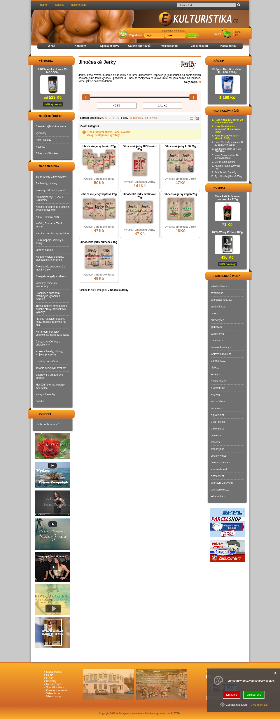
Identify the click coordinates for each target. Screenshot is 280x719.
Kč (236, 35)
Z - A (115, 117)
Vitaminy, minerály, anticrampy (46, 285)
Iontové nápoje (44, 249)
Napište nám (53, 684)
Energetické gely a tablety (51, 276)
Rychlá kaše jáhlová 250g (228, 176)
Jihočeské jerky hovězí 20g (99, 146)
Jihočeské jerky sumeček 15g (98, 242)
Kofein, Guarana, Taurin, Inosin (50, 225)
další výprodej (53, 104)
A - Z (107, 117)
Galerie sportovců (139, 45)
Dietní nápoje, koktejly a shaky (49, 242)
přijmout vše (254, 694)
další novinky (227, 264)
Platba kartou (228, 45)
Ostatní (40, 401)
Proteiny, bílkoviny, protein (51, 190)
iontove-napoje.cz (221, 354)
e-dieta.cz (216, 408)
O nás (51, 45)
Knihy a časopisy (45, 394)
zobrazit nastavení (236, 704)
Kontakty (80, 45)
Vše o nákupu (199, 45)
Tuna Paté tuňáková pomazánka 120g (227, 198)
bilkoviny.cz (217, 320)
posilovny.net (218, 455)
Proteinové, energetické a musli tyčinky (50, 268)
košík (217, 33)
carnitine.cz (217, 333)
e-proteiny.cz (218, 360)
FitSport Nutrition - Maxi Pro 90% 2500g (227, 71)
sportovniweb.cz (220, 489)
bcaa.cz (215, 313)
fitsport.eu (216, 442)
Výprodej (41, 133)
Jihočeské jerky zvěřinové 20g (139, 196)
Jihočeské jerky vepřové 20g (99, 194)
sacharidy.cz (218, 401)
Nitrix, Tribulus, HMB (48, 216)
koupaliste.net (219, 469)
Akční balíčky (43, 139)
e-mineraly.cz (218, 381)
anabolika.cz (218, 306)
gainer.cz (216, 435)
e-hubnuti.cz (218, 496)
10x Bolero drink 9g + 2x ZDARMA (228, 150)
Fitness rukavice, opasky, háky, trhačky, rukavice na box (51, 321)
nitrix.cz (215, 367)
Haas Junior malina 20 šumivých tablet (226, 156)
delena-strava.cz (220, 462)
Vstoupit (192, 35)
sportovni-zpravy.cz (222, 482)
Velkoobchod (169, 45)
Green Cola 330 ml (225, 162)
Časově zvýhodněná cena (51, 126)
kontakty (59, 4)
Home (49, 675)
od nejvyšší (151, 117)
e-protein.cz (217, 415)
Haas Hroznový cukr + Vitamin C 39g (227, 137)
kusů (238, 32)
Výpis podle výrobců (47, 424)
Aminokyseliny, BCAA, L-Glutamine (50, 198)
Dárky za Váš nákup (47, 153)
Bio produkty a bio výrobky (51, 176)
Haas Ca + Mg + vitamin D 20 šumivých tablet (229, 143)
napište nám (78, 4)
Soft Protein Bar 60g (225, 172)
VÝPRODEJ (42, 60)
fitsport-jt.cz (217, 448)
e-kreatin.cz (217, 428)
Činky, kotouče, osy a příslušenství (48, 343)
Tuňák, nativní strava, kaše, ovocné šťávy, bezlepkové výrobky (108, 134)
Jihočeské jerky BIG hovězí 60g (140, 148)
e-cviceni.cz (217, 476)
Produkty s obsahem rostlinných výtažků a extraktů (48, 296)
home (43, 4)
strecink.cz (217, 293)
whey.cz (215, 394)
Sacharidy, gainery (46, 183)
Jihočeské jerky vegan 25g (180, 194)
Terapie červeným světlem (51, 368)
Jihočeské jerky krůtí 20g (180, 146)
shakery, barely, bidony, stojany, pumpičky (49, 353)
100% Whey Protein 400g (227, 232)
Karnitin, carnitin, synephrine (52, 233)
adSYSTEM (174, 713)
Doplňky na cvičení (47, 361)
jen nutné (231, 694)
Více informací (259, 704)
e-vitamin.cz (218, 387)
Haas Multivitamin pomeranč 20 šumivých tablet (228, 129)
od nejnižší (136, 117)
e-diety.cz (216, 374)
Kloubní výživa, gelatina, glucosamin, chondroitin (50, 258)
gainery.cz (216, 326)
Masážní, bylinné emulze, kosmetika (50, 386)
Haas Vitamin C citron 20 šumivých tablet (229, 121)
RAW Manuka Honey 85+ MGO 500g (52, 71)
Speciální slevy (109, 45)
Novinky (40, 146)
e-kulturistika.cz (220, 286)
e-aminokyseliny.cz (222, 347)
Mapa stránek (54, 672)
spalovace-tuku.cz (221, 299)
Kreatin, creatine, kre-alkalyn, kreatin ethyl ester (53, 208)
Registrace (135, 35)
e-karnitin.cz (218, 421)
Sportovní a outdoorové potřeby (49, 376)
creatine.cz (217, 340)
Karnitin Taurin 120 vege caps (227, 167)
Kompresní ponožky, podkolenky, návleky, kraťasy (52, 333)
